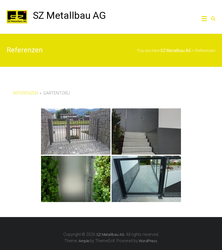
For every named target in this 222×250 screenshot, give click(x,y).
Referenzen (25, 93)
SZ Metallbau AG (69, 15)
